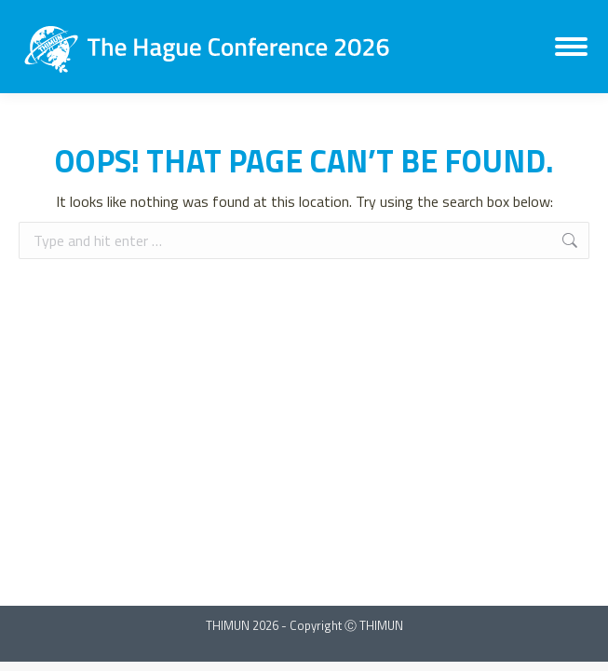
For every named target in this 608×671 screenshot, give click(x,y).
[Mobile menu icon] (571, 47)
